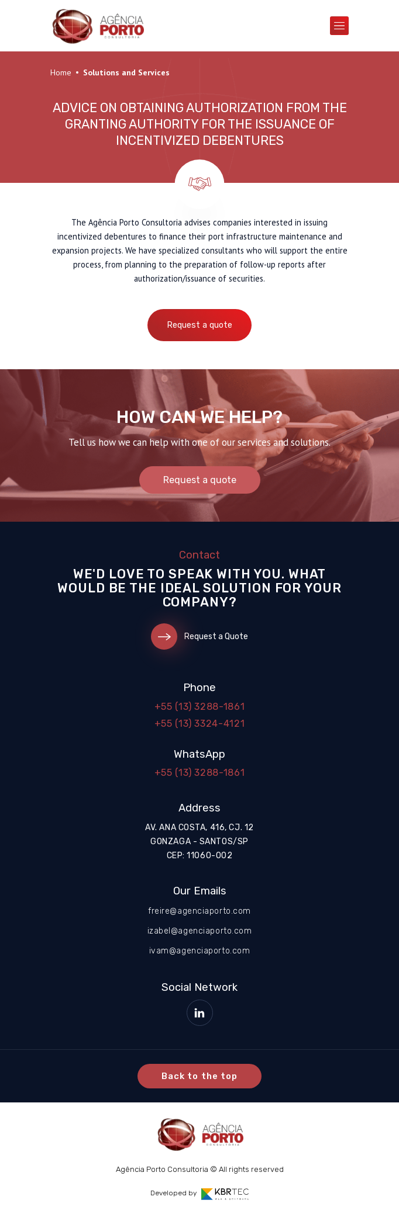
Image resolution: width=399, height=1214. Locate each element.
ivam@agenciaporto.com (199, 951)
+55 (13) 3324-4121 (199, 723)
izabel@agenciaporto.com (199, 931)
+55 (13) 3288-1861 (199, 706)
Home (60, 72)
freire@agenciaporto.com (199, 911)
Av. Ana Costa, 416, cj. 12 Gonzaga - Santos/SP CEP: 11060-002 (199, 842)
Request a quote (199, 325)
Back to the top (199, 1076)
